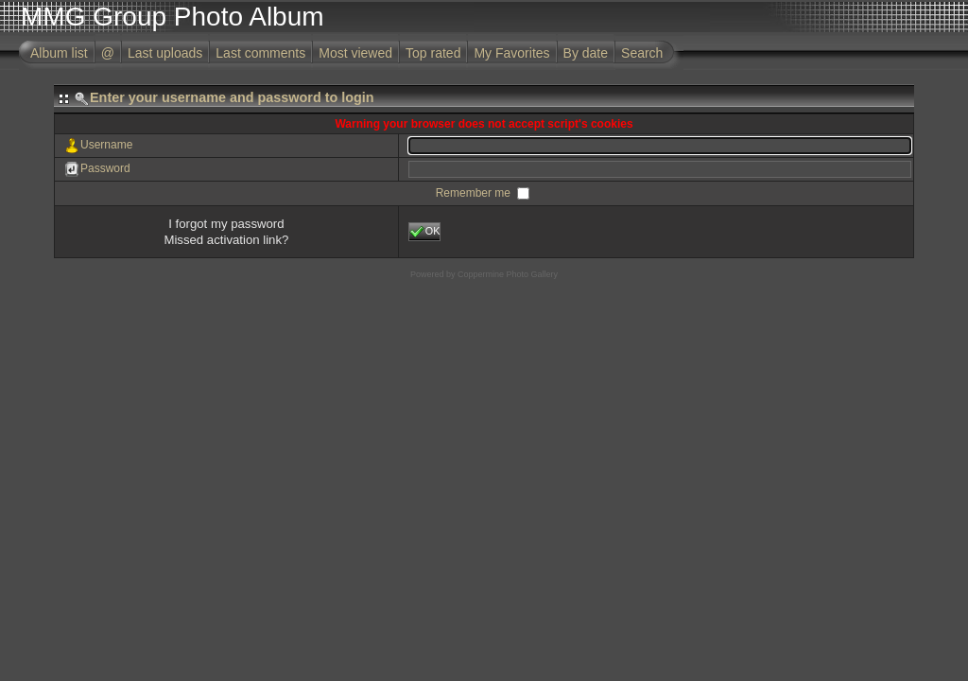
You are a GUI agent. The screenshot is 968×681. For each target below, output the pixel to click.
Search (642, 53)
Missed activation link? (226, 240)
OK (425, 231)
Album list (59, 53)
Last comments (260, 53)
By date (585, 53)
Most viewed (355, 53)
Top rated (433, 53)
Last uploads (165, 53)
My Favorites (511, 53)
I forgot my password (226, 224)
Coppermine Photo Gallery (508, 274)
